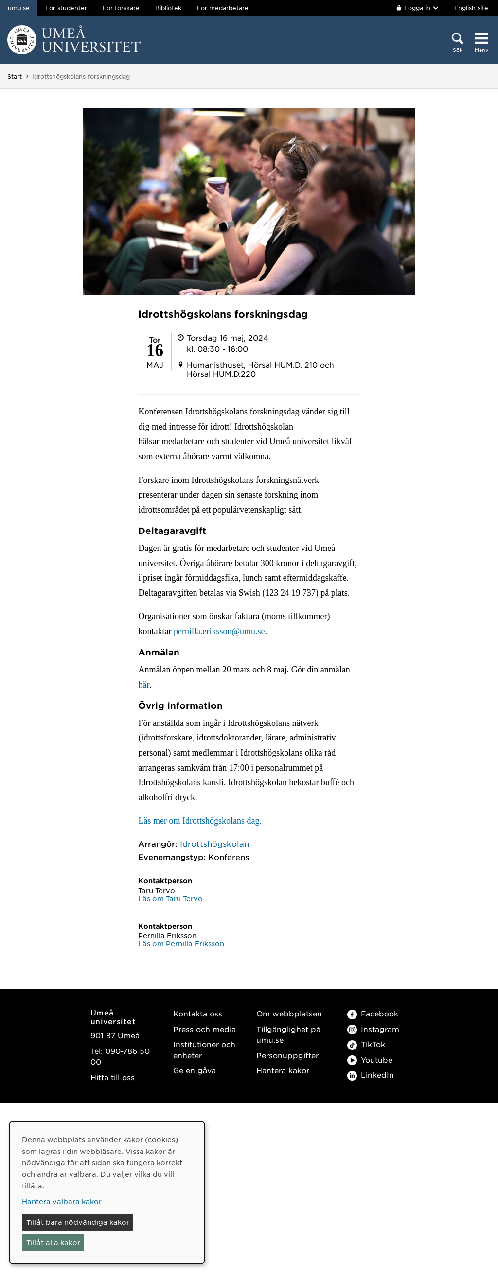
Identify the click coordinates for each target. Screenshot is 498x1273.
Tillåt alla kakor (53, 1242)
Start (14, 76)
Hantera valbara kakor (62, 1201)
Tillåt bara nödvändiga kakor (77, 1222)
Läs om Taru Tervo (170, 898)
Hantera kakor (282, 1070)
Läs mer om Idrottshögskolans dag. (199, 821)
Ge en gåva (194, 1070)
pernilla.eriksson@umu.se (219, 631)
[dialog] (107, 1192)
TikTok (366, 1044)
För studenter (66, 8)
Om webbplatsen (289, 1013)
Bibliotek (168, 8)
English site (471, 8)
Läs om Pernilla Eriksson (181, 943)
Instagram (373, 1028)
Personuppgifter (287, 1055)
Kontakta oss (197, 1013)
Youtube (369, 1059)
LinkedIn (370, 1074)
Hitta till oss (112, 1077)
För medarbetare (223, 8)
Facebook (372, 1013)
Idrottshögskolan (214, 843)
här (143, 684)
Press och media (204, 1028)
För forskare (121, 8)
